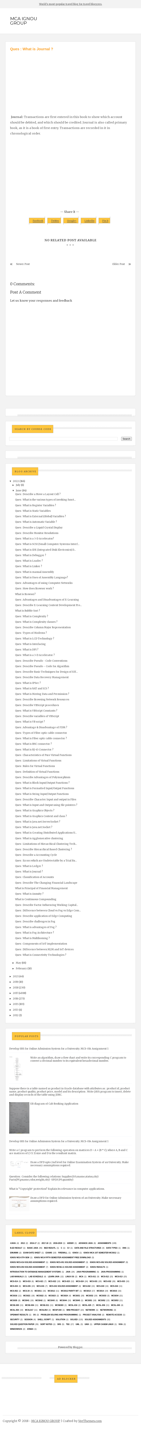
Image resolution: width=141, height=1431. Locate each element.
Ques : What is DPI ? (26, 649)
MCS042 (39, 1300)
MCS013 (87, 1291)
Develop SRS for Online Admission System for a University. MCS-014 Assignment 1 (58, 1048)
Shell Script (44, 1320)
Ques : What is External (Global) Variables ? (40, 516)
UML (78, 1324)
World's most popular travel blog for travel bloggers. (70, 4)
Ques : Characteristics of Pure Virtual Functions (43, 755)
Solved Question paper (22, 1324)
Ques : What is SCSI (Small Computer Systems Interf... (47, 544)
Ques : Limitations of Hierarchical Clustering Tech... (46, 843)
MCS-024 (80, 1281)
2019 (15, 981)
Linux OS (69, 1277)
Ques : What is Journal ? (29, 871)
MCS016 (13, 1296)
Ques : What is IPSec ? (28, 683)
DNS (124, 1248)
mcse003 (59, 1305)
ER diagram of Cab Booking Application (54, 1103)
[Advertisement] (70, 79)
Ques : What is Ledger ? (29, 866)
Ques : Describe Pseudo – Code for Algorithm (42, 666)
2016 (15, 998)
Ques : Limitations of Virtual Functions (38, 760)
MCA (81, 1277)
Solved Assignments (95, 1320)
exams (49, 1253)
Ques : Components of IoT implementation (41, 943)
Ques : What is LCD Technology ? (34, 638)
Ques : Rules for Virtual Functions (35, 766)
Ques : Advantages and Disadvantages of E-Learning (47, 599)
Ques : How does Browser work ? (34, 588)
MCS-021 (39, 1281)
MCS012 (51, 1291)
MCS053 (114, 1300)
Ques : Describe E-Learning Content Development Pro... (48, 605)
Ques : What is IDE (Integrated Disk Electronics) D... (45, 549)
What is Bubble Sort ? (27, 610)
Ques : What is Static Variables (33, 510)
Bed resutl (50, 1248)
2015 (15, 1004)
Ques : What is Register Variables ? (35, 505)
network (90, 1310)
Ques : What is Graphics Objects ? (34, 810)
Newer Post (23, 264)
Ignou (76, 1253)
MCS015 (113, 1291)
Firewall (63, 1253)
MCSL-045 (115, 1305)
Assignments (104, 1243)
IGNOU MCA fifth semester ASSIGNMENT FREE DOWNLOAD (62, 1258)
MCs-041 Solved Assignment (63, 1286)
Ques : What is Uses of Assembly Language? (41, 577)
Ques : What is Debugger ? (30, 555)
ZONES (30, 1329)
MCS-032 (107, 1281)
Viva (120, 1324)
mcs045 (76, 1300)
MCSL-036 (100, 1305)
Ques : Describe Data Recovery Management (42, 677)
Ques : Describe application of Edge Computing (43, 916)
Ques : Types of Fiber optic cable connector (41, 732)
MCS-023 (66, 1281)
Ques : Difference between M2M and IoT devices (44, 949)
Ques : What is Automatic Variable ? (36, 521)
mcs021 (26, 1296)
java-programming (111, 1272)
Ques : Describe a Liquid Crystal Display (39, 527)
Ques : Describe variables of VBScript (37, 716)
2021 (16, 976)
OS (34, 1315)
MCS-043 (100, 1286)
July (18, 485)
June (18, 490)
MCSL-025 (86, 1305)
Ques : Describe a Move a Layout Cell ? (38, 494)
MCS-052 (14, 1291)
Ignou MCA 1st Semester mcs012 (100, 1253)
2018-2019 (57, 1243)
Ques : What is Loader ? (29, 560)
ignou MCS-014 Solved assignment (27, 1262)
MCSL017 (29, 1310)
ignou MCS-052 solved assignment (107, 1262)
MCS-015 (26, 1281)
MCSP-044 (57, 1310)
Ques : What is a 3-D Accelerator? (34, 538)
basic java (32, 1248)
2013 (15, 1009)
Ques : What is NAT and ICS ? (32, 688)
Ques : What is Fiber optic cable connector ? (41, 738)
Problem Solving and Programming (59, 1315)
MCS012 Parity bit (70, 1291)
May (18, 962)
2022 (16, 481)
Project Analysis (92, 1315)
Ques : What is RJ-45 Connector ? (34, 749)
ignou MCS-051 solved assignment (67, 1262)
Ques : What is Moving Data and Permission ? (42, 694)
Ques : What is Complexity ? (31, 616)
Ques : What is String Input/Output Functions (42, 794)
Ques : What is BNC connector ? (33, 743)
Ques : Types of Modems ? (31, 632)
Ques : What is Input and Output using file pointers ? (46, 805)
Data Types (111, 1248)
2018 (15, 987)
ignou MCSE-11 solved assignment (67, 1267)
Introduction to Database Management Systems (35, 1272)
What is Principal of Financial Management (41, 888)
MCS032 (89, 1296)
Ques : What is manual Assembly (34, 572)
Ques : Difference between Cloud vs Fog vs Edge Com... (48, 910)
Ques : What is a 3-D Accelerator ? (35, 655)
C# (68, 1248)
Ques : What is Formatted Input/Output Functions (44, 788)
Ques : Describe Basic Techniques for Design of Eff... (46, 671)
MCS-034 (14, 1286)
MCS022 (40, 1296)
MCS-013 (118, 1277)
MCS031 (76, 1296)
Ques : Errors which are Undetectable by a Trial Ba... (46, 860)
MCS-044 (114, 1286)
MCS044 (63, 1300)
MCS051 (88, 1300)
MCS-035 (26, 1286)
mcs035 (13, 1300)
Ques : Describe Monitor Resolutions (36, 533)
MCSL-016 (72, 1305)
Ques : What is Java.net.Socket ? (33, 827)
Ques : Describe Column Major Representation (43, 627)
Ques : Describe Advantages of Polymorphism (42, 777)
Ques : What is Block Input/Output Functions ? (42, 782)
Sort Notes (46, 1324)
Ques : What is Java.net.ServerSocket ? (37, 821)
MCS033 (102, 1296)
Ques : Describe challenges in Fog (35, 921)
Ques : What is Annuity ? (29, 893)
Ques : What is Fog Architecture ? (34, 932)
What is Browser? (25, 594)
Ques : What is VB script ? (30, 721)
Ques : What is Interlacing (30, 644)
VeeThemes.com (90, 1421)
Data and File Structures (88, 1248)
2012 (15, 1015)
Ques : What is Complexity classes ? (36, 621)
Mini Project (72, 1310)
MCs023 (52, 1296)
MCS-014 (14, 1281)
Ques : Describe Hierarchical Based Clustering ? (43, 849)
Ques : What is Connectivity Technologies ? (40, 955)
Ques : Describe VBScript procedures (37, 705)
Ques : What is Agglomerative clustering (39, 838)
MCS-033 (121, 1281)
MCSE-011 (44, 1305)
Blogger (77, 1347)
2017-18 (44, 1243)
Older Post (118, 264)
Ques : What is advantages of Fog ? (36, 927)
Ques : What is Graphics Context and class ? (41, 816)
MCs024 (64, 1296)
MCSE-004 (29, 1305)
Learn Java (53, 1277)
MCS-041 (40, 1286)
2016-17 (33, 1243)
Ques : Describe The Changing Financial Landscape (46, 882)
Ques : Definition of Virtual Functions (37, 771)
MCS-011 (92, 1277)
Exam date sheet (32, 1253)
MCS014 (100, 1291)
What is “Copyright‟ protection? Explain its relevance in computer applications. (57, 1188)
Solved (74, 1320)
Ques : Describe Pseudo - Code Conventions (41, 660)
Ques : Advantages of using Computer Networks (44, 583)
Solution (60, 1320)
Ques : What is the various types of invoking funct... (45, 499)
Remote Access (114, 1315)
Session (28, 1320)
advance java (86, 1243)
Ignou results (97, 1267)
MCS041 (25, 1300)
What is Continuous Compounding (35, 899)
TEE (68, 1324)
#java (13, 1243)
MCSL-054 (14, 1310)
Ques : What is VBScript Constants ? (36, 710)
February (21, 968)
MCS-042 (87, 1286)
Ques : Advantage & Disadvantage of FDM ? (41, 727)
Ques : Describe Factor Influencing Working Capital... (46, 905)
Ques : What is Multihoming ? (32, 938)
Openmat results (19, 1315)
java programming (86, 1272)
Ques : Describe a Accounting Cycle (36, 855)
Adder (70, 1243)
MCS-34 (26, 1291)
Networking (106, 1310)
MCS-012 (105, 1277)
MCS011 (38, 1291)
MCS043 (51, 1300)
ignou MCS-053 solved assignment (27, 1267)
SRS (59, 1324)
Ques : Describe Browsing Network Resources (42, 699)
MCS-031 (93, 1281)
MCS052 (101, 1300)
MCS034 (114, 1296)
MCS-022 (52, 1281)
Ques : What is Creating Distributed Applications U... (46, 832)
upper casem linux (103, 1324)
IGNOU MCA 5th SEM (19, 1258)
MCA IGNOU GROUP (23, 21)
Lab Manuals (17, 1277)
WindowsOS (16, 1329)
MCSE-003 (14, 1305)
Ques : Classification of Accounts (34, 877)
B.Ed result (16, 1248)
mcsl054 (43, 1310)
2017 (15, 993)
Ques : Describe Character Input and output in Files (45, 799)
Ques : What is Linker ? (28, 566)
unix (87, 1324)
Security (14, 1320)
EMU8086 (14, 1253)
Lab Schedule (36, 1277)
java (68, 1272)
